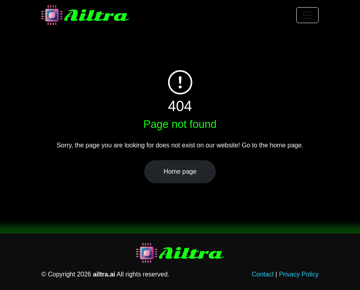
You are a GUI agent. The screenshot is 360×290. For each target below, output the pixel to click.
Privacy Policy (299, 274)
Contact (263, 274)
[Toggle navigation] (307, 15)
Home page (180, 171)
